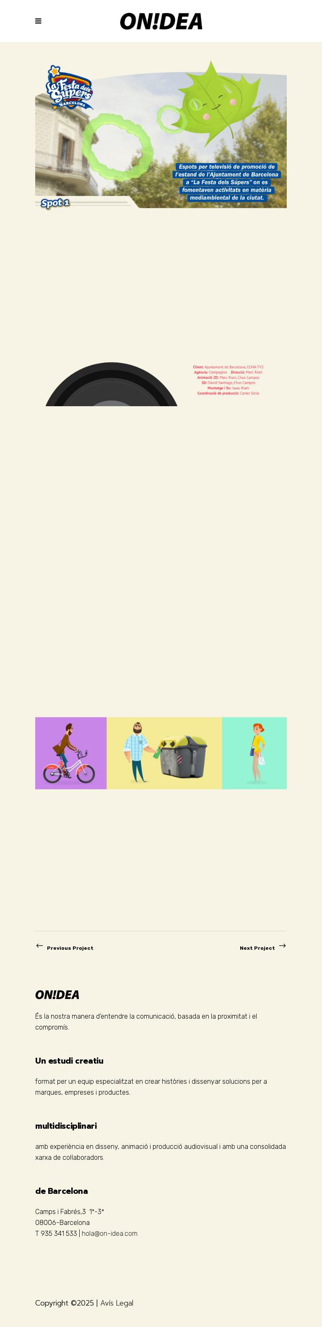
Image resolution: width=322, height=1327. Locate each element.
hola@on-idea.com (110, 1234)
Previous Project (64, 948)
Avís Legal (116, 1303)
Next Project (263, 948)
